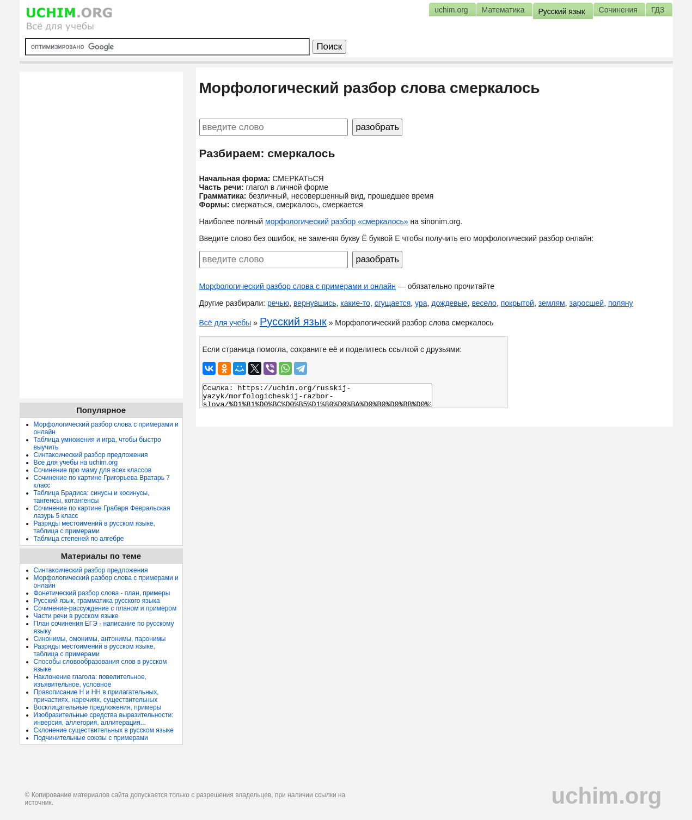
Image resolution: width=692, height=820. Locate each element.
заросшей (586, 303)
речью (278, 303)
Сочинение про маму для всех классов (93, 470)
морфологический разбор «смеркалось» (336, 221)
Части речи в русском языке (76, 616)
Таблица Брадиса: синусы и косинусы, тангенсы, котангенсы (92, 496)
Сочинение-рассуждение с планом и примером (105, 608)
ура (421, 303)
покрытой (517, 303)
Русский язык (293, 322)
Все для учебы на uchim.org (76, 462)
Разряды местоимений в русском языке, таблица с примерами (94, 527)
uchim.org (606, 796)
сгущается (393, 303)
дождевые (449, 303)
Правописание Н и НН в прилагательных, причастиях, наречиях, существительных (96, 696)
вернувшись (314, 303)
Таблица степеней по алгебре (79, 538)
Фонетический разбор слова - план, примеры (102, 593)
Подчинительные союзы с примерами (91, 738)
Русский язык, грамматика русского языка (97, 601)
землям (551, 303)
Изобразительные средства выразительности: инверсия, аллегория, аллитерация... (104, 718)
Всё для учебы (225, 322)
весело (484, 303)
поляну (620, 303)
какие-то (355, 303)
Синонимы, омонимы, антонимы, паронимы (100, 639)
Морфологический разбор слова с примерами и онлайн (297, 286)
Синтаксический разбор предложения (91, 455)
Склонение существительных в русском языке (104, 730)
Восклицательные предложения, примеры (98, 707)
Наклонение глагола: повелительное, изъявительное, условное (90, 680)
